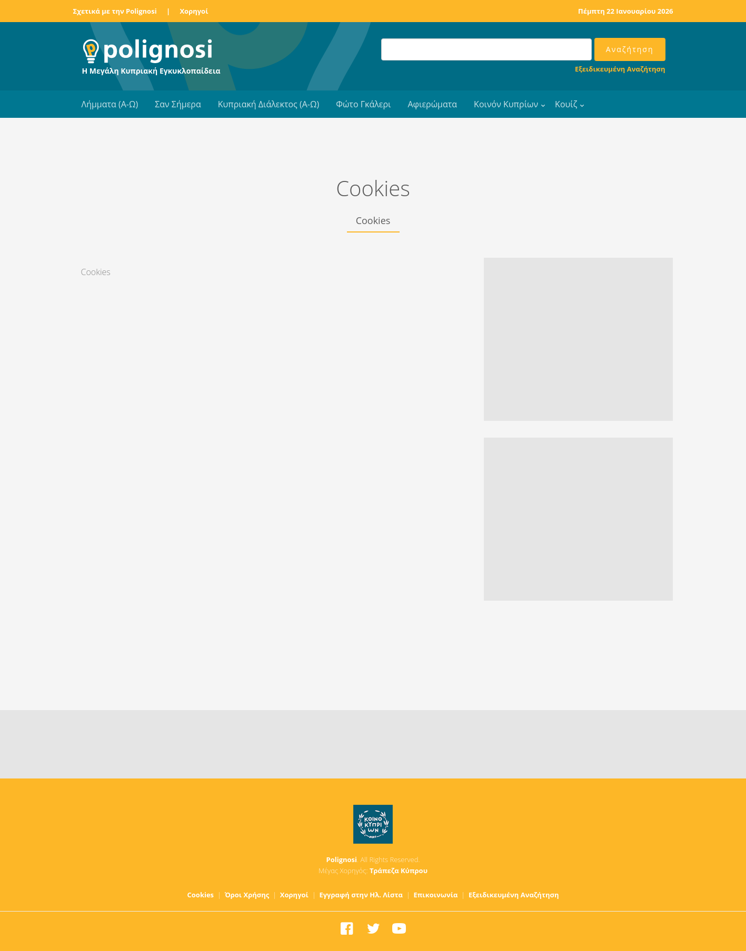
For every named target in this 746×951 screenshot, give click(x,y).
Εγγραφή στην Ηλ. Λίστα (361, 894)
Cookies (200, 894)
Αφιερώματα (432, 104)
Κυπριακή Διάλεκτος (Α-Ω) (269, 104)
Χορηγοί (194, 11)
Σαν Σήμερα (178, 104)
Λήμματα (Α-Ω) (110, 104)
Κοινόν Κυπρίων (506, 104)
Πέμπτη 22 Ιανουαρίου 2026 (625, 11)
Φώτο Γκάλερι (363, 104)
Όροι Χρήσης (247, 894)
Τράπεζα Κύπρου (398, 870)
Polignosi (341, 859)
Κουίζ (566, 104)
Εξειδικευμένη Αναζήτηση (620, 69)
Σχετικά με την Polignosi (115, 11)
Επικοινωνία (435, 894)
